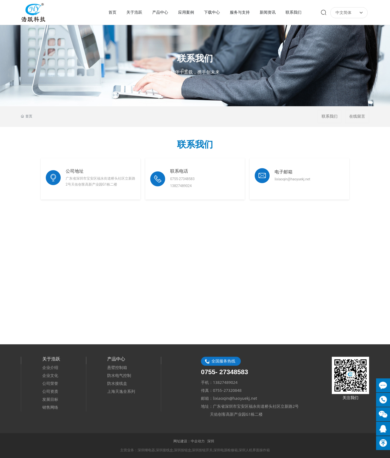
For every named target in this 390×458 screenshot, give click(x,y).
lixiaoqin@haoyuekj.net (235, 398)
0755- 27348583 (224, 372)
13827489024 (225, 382)
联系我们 (195, 58)
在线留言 (357, 116)
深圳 (210, 441)
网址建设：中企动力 (189, 441)
